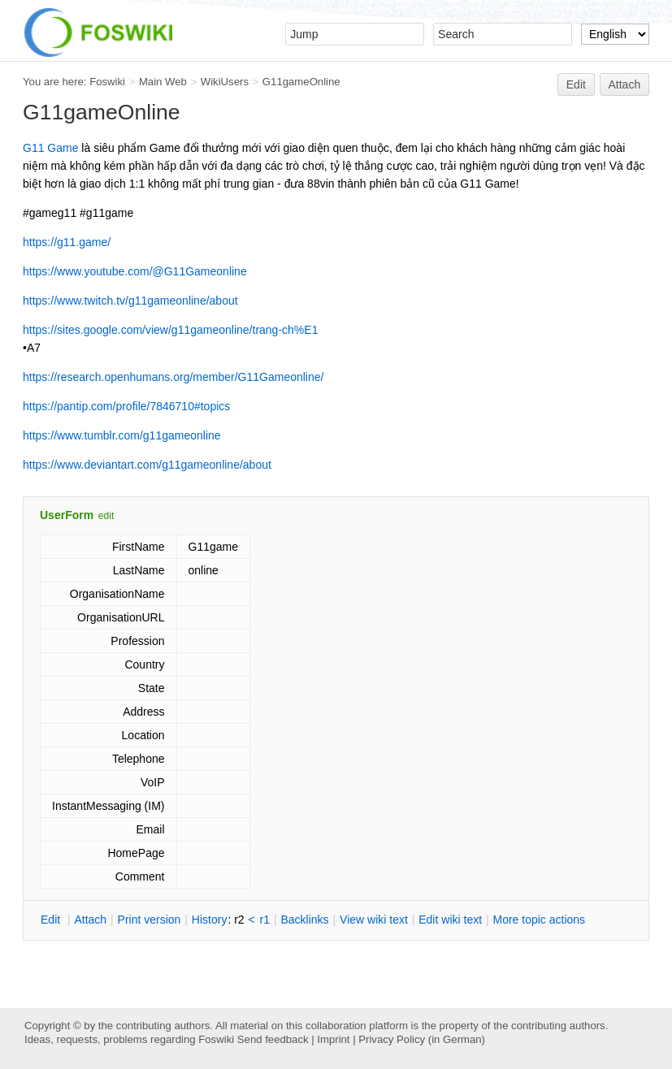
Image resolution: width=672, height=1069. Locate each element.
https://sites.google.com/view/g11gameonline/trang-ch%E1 (170, 329)
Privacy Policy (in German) (421, 1039)
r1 (265, 919)
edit (106, 516)
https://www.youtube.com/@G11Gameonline (135, 271)
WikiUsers (225, 82)
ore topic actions (538, 919)
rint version (149, 919)
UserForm (66, 515)
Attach (625, 84)
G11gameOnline (301, 82)
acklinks (304, 919)
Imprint (333, 1039)
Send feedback (273, 1039)
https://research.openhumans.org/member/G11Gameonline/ (173, 376)
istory (210, 919)
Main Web (163, 82)
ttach (90, 919)
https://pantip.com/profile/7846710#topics (126, 406)
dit (52, 919)
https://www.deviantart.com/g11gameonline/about (147, 464)
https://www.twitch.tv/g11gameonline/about (130, 300)
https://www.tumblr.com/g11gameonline (122, 435)
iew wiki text (374, 919)
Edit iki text (450, 919)
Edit (576, 84)
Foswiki (107, 82)
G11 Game (50, 147)
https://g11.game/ (67, 242)
